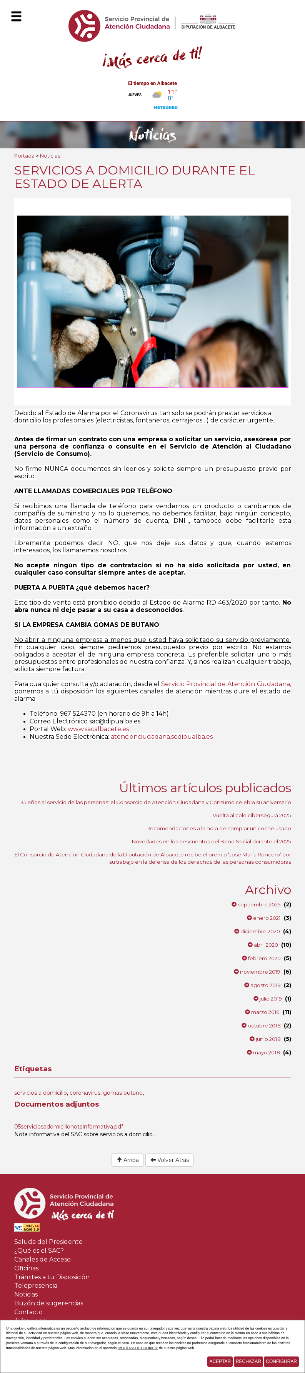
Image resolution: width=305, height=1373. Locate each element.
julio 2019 (267, 999)
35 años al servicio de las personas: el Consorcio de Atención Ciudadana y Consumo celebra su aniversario (155, 802)
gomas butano (123, 1092)
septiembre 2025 (256, 904)
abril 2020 (263, 945)
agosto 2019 (262, 985)
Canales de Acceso (42, 1259)
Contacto (28, 1312)
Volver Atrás (169, 1160)
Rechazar (248, 1361)
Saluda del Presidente (48, 1241)
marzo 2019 (262, 1012)
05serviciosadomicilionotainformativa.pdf (68, 1126)
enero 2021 (264, 918)
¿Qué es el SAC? (39, 1250)
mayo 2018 (263, 1052)
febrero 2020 (261, 958)
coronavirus (85, 1092)
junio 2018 (265, 1039)
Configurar (281, 1361)
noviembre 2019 (257, 972)
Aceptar (220, 1361)
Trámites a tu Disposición (52, 1277)
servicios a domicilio (40, 1092)
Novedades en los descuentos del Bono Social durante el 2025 (211, 841)
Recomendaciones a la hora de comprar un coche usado (219, 828)
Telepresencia (35, 1285)
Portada (24, 156)
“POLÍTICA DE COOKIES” (138, 1348)
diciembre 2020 (257, 931)
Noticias (50, 156)
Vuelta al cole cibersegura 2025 (252, 815)
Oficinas (26, 1268)
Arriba (128, 1160)
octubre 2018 (261, 1025)
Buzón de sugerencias (48, 1303)
